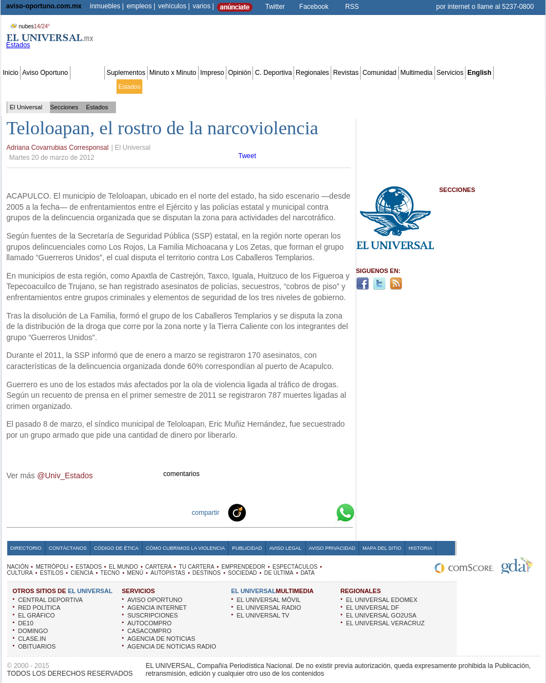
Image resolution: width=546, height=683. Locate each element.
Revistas (345, 73)
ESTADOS (88, 567)
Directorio (26, 548)
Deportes (368, 86)
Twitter (275, 7)
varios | (203, 6)
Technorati (254, 512)
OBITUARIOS (37, 646)
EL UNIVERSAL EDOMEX (382, 599)
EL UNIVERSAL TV (263, 615)
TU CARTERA (196, 567)
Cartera (184, 86)
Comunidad (379, 73)
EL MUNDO (123, 567)
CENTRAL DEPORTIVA (50, 599)
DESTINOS (207, 573)
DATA (308, 573)
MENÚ (135, 573)
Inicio (10, 73)
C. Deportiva (273, 73)
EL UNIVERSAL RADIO (269, 607)
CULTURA (20, 573)
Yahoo (307, 512)
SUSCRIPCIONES (153, 615)
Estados (129, 86)
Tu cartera (212, 86)
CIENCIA (81, 573)
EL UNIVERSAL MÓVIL (269, 599)
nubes (29, 26)
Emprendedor (248, 86)
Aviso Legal (285, 548)
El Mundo (157, 86)
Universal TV (402, 86)
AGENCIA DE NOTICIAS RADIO (172, 646)
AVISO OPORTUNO (155, 599)
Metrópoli (38, 86)
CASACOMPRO (149, 631)
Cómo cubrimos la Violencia (185, 548)
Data (523, 86)
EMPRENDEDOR (243, 567)
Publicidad (498, 86)
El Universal (26, 107)
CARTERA (158, 567)
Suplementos (126, 73)
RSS (352, 7)
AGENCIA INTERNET (157, 607)
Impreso (212, 73)
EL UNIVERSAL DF (373, 607)
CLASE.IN (32, 638)
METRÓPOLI (52, 567)
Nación (12, 86)
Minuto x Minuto (172, 73)
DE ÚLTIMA (279, 573)
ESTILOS (51, 573)
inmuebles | (107, 6)
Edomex (66, 86)
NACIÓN (18, 567)
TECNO (110, 573)
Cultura (320, 86)
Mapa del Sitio (381, 548)
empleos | (141, 6)
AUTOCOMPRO (150, 623)
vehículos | (174, 6)
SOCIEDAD (242, 573)
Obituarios (467, 86)
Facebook (313, 7)
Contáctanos (68, 548)
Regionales (312, 73)
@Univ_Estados (65, 475)
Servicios (450, 73)
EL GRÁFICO (36, 615)
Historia (420, 548)
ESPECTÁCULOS (294, 567)
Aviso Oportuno (45, 73)
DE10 (26, 623)
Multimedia (417, 73)
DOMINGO (33, 631)
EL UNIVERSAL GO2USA (381, 615)
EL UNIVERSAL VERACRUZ (385, 623)
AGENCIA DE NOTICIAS (161, 638)
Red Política (98, 86)
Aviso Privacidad (332, 548)
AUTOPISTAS (167, 573)
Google (325, 512)
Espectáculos (288, 86)
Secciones (87, 73)
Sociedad (436, 86)
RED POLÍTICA (39, 607)
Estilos (343, 86)
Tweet (247, 156)
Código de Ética (116, 548)
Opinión (239, 73)
